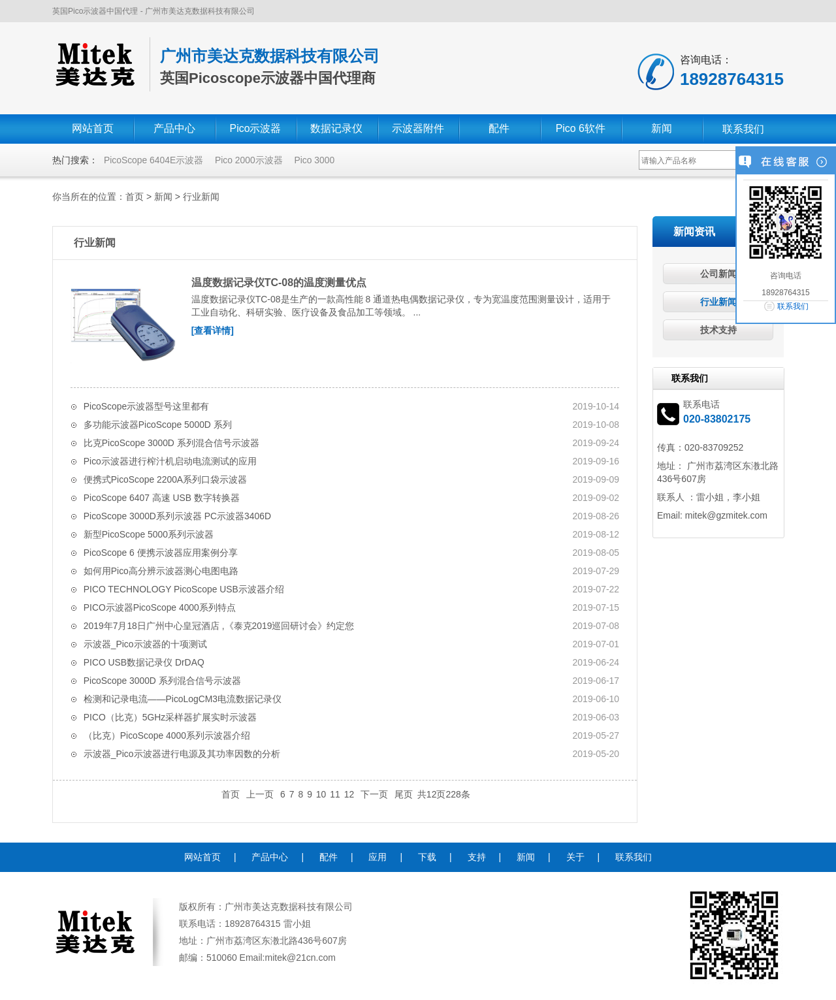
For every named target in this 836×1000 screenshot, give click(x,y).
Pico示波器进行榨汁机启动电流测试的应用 (170, 460)
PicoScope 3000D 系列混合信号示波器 (163, 680)
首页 (134, 196)
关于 (575, 856)
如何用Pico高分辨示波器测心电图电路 (161, 570)
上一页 (260, 793)
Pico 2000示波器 (249, 160)
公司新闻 (718, 273)
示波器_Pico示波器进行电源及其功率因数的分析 (182, 753)
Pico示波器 (255, 129)
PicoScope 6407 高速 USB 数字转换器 (162, 497)
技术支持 (718, 330)
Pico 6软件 (580, 129)
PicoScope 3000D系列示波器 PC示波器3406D (178, 515)
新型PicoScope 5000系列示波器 (149, 533)
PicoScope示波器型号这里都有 (147, 405)
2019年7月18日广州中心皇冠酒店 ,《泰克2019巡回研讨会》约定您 (219, 625)
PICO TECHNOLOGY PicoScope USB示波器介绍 (184, 588)
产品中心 (174, 129)
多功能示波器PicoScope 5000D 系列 (158, 424)
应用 (377, 856)
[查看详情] (212, 330)
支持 (477, 856)
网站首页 (93, 129)
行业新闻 (201, 196)
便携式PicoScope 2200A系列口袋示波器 (166, 479)
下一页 (374, 793)
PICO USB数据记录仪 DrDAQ (144, 661)
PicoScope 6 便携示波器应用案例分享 (161, 552)
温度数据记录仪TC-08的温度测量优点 (278, 282)
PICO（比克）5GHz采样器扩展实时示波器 (170, 716)
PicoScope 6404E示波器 (154, 160)
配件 (499, 129)
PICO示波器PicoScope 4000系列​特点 (160, 607)
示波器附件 (418, 129)
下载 (427, 856)
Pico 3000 (315, 160)
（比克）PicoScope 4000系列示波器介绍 (167, 735)
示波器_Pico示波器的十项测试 (145, 643)
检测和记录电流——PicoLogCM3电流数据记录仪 (183, 698)
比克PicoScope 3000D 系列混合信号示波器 (172, 442)
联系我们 (743, 129)
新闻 (661, 129)
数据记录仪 (336, 129)
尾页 (403, 793)
